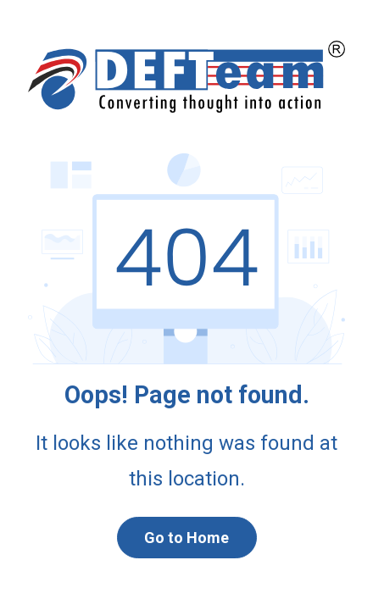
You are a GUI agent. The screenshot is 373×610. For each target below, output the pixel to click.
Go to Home (186, 537)
